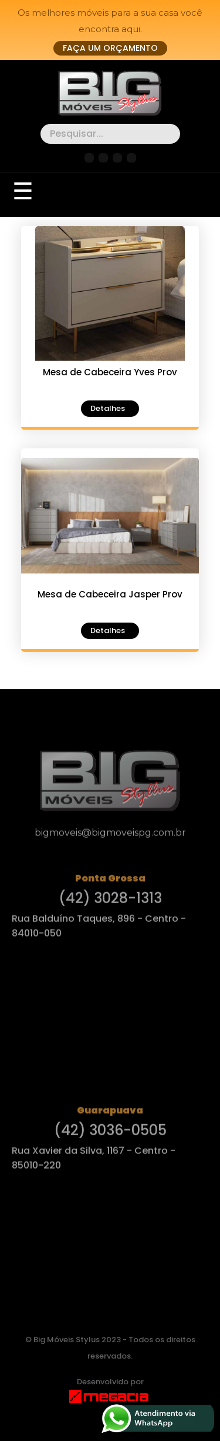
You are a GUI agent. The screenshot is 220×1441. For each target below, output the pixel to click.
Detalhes (107, 408)
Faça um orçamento (110, 48)
